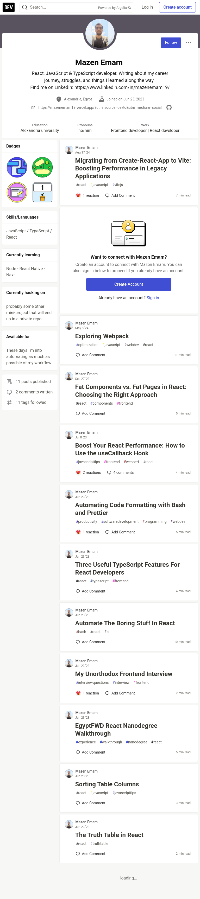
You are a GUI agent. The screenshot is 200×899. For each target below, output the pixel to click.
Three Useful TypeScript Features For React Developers (127, 568)
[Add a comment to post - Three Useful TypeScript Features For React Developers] (91, 591)
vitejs (117, 185)
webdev (131, 345)
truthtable (99, 843)
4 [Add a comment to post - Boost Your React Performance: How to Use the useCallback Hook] (120, 472)
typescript (99, 581)
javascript (99, 185)
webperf (131, 462)
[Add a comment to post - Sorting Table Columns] (91, 803)
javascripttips (88, 462)
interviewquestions (92, 682)
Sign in (153, 297)
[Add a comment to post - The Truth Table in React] (91, 854)
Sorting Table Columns (107, 784)
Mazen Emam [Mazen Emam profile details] (87, 147)
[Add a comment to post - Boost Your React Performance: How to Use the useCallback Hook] (88, 472)
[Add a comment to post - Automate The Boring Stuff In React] (91, 642)
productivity (86, 521)
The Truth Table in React (109, 835)
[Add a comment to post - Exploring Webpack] (91, 355)
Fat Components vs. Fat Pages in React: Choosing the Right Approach (131, 390)
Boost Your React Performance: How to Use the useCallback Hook (130, 449)
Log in (147, 7)
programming (154, 521)
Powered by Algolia (115, 8)
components (101, 403)
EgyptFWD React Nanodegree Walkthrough (116, 729)
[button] (17, 167)
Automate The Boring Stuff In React (125, 623)
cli (107, 632)
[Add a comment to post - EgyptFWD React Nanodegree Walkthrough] (91, 752)
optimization (87, 345)
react (81, 185)
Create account (177, 7)
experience (86, 742)
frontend (125, 403)
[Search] (25, 7)
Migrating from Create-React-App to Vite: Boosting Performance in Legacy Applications (133, 168)
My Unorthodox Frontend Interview (123, 674)
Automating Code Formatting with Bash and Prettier (130, 509)
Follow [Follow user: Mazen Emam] (171, 42)
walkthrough (111, 742)
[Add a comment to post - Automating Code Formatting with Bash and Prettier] (87, 532)
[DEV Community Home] (8, 7)
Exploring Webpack (102, 336)
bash (81, 632)
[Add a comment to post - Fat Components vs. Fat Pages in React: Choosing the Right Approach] (91, 413)
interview (121, 682)
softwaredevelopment (120, 521)
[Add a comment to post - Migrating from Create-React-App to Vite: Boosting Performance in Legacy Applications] (87, 195)
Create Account (128, 284)
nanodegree (136, 742)
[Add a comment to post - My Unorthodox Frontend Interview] (87, 693)
